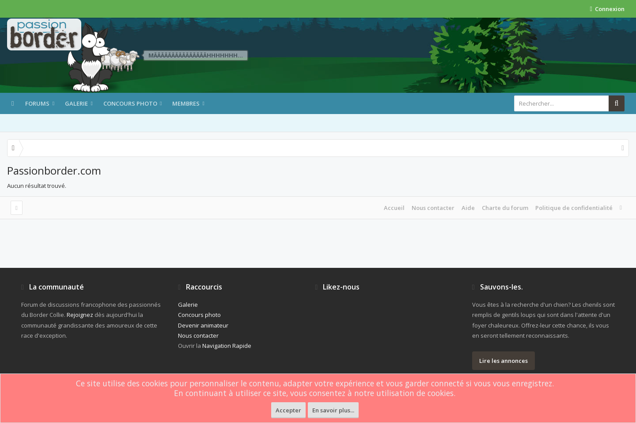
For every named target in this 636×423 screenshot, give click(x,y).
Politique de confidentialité (574, 208)
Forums (37, 103)
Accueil (394, 208)
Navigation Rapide (226, 346)
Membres (186, 103)
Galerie (76, 103)
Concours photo (130, 103)
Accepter (288, 410)
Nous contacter (433, 208)
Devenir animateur (203, 325)
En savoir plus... (333, 410)
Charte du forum (505, 208)
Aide (468, 208)
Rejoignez (80, 315)
